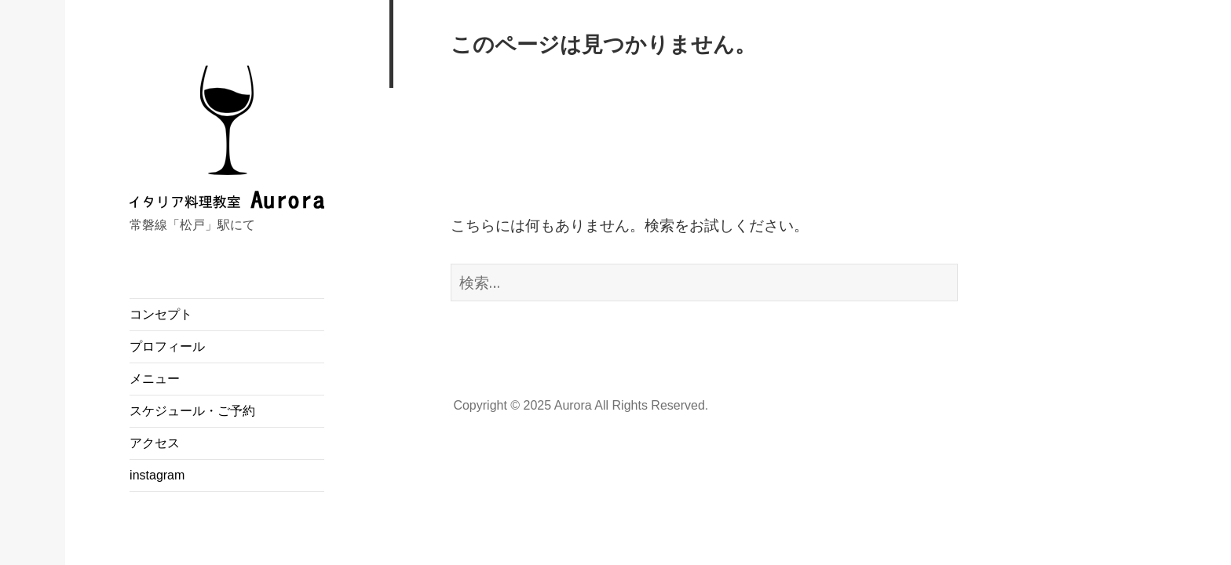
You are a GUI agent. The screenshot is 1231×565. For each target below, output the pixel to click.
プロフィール (167, 346)
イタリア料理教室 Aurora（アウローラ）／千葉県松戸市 (227, 200)
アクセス (155, 443)
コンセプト (161, 314)
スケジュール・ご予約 (192, 410)
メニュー (155, 378)
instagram (157, 475)
